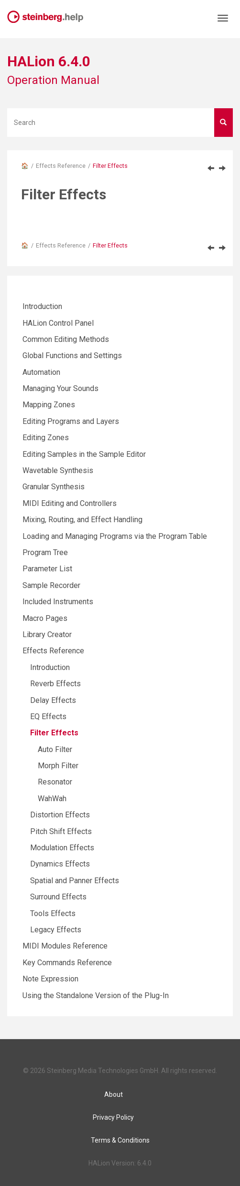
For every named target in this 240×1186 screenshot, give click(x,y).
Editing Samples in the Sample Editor (84, 454)
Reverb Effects (55, 683)
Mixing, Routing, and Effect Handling (82, 519)
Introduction (42, 306)
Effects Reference (61, 165)
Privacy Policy (113, 1117)
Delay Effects (53, 700)
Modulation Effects (62, 847)
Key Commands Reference (67, 962)
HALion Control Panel (58, 323)
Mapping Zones (48, 404)
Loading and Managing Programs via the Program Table (114, 536)
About (113, 1094)
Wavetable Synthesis (57, 470)
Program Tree (45, 552)
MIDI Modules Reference (65, 945)
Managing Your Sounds (60, 388)
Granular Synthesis (53, 486)
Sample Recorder (51, 585)
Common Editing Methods (65, 339)
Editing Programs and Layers (70, 421)
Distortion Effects (60, 814)
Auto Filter (55, 749)
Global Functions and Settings (72, 355)
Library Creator (47, 634)
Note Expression (50, 978)
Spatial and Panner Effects (74, 880)
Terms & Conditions (120, 1140)
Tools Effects (53, 913)
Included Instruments (57, 601)
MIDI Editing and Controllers (69, 503)
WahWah (52, 798)
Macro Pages (44, 618)
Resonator (55, 781)
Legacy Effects (55, 929)
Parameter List (47, 568)
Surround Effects (58, 896)
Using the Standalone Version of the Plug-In (95, 995)
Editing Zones (45, 437)
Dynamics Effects (60, 863)
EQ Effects (48, 716)
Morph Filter (58, 765)
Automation (41, 372)
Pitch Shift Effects (61, 831)
